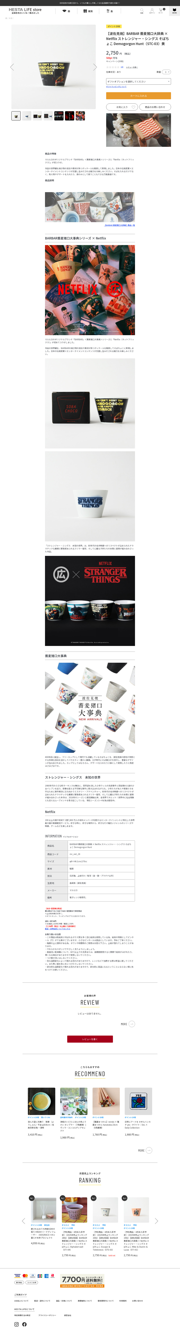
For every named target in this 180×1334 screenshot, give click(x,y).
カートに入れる (138, 95)
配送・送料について (42, 1301)
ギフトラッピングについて (116, 86)
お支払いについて (21, 1301)
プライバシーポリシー (47, 1315)
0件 (122, 67)
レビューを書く (132, 67)
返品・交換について (64, 1301)
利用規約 (123, 1301)
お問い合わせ (137, 1301)
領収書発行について (106, 1301)
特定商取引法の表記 (22, 1315)
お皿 (10, 18)
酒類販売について (85, 1301)
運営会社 (67, 1315)
